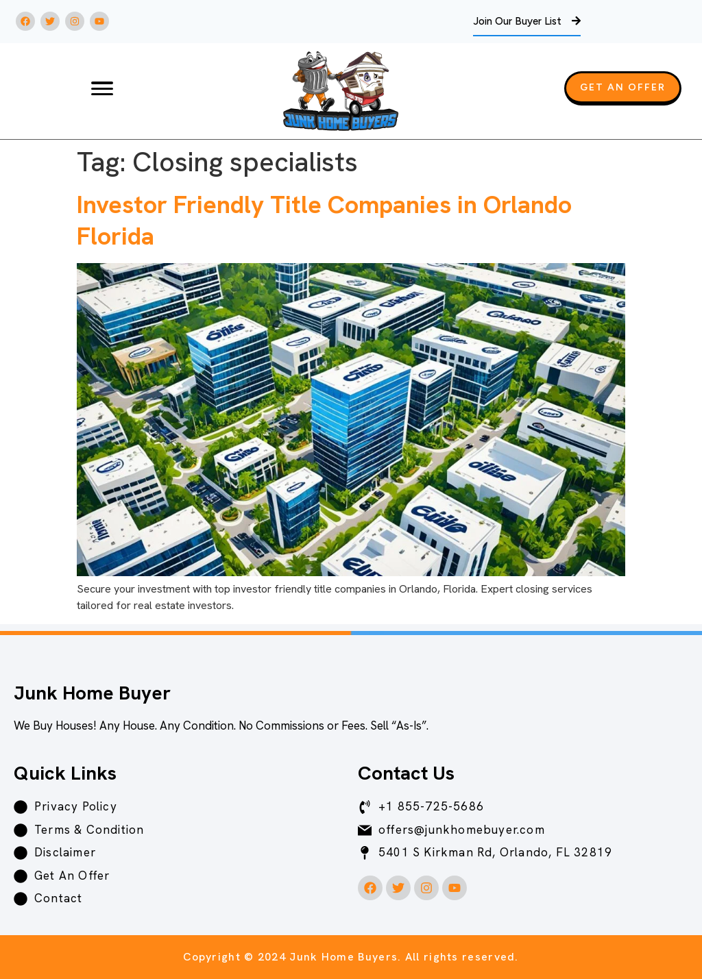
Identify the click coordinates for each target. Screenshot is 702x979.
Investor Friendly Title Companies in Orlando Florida (324, 220)
